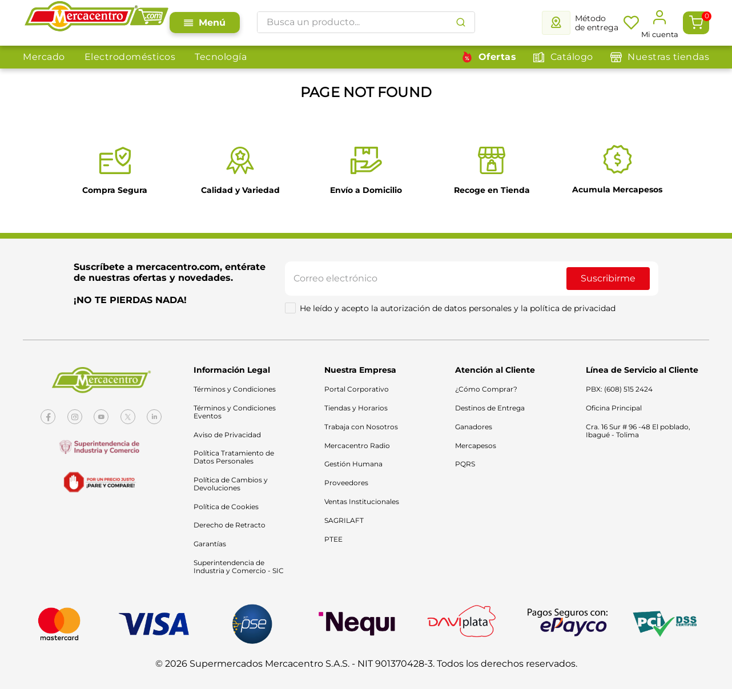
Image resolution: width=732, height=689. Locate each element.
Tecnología (221, 56)
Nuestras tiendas (668, 56)
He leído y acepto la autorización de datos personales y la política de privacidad (458, 308)
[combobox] (366, 22)
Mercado (44, 56)
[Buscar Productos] (460, 22)
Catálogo (571, 56)
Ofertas (497, 56)
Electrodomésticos (130, 56)
